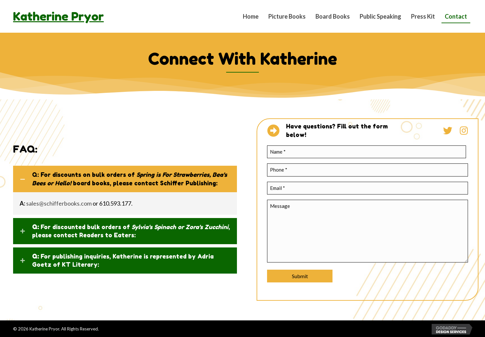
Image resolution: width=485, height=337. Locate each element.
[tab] (125, 179)
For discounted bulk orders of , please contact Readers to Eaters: (131, 231)
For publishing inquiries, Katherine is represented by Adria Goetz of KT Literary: (123, 260)
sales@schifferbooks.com (59, 203)
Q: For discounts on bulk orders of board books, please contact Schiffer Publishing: (129, 178)
